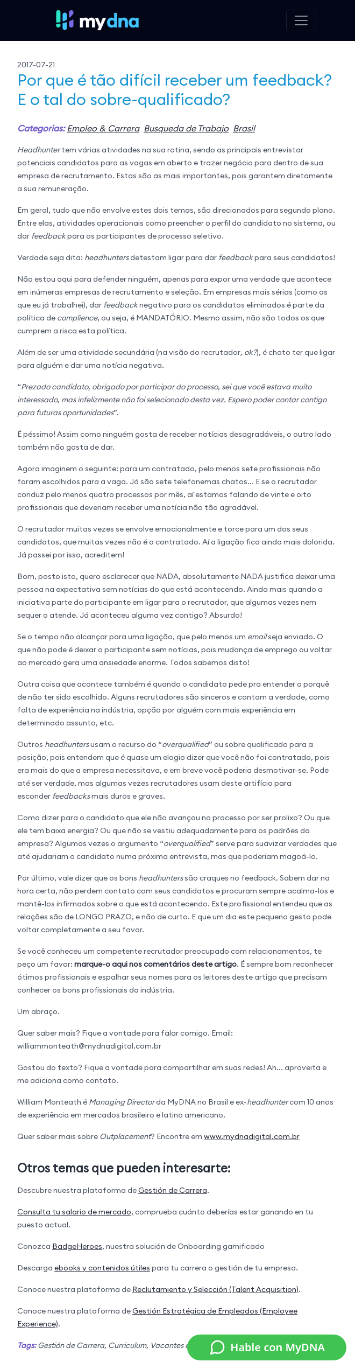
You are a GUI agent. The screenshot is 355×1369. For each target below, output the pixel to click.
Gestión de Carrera (172, 1190)
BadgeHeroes (77, 1246)
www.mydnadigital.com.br (252, 1136)
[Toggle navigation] (301, 20)
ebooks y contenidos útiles (102, 1268)
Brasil (244, 128)
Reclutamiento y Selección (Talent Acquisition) (215, 1289)
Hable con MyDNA (267, 1347)
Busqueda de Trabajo (186, 128)
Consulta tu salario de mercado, (75, 1212)
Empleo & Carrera (103, 128)
